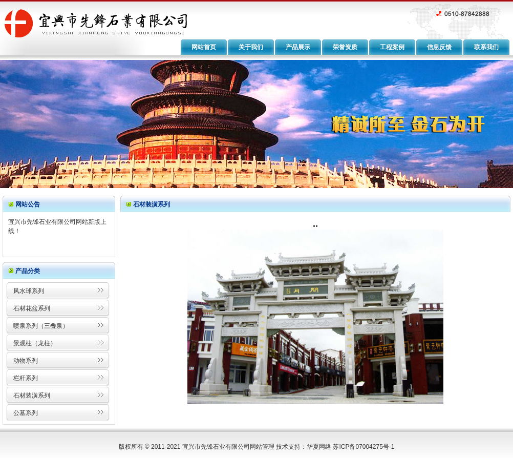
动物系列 (25, 360)
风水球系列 (28, 291)
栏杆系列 (25, 378)
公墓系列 (25, 413)
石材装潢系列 (31, 395)
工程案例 (392, 47)
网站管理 (262, 446)
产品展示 (298, 47)
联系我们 (486, 47)
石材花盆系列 (31, 308)
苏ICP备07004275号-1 (363, 446)
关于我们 (251, 47)
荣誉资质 (345, 47)
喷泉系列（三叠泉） (41, 325)
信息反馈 (439, 47)
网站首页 (203, 47)
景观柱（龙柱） (34, 343)
